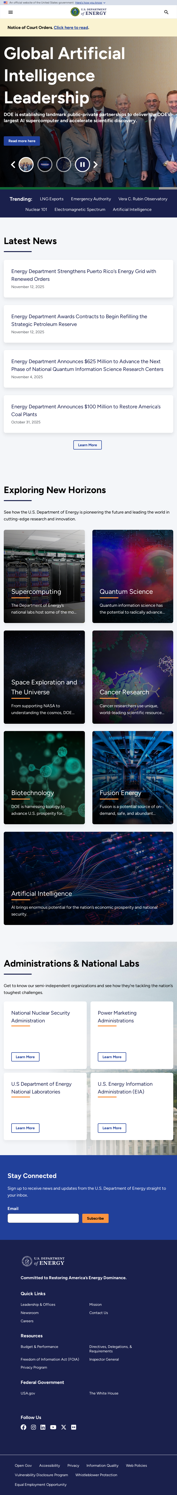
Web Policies (136, 1465)
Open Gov (23, 1465)
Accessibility (49, 1465)
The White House (103, 1393)
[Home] (88, 16)
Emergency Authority (91, 198)
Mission (95, 1304)
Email (13, 1208)
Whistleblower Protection (97, 1475)
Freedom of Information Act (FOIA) (50, 1359)
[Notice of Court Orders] (72, 27)
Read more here (21, 141)
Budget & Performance (39, 1346)
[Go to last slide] (13, 164)
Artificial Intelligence (132, 209)
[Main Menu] (10, 12)
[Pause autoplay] (82, 164)
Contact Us (98, 1312)
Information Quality (103, 1465)
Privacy (73, 1465)
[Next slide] (95, 164)
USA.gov (28, 1393)
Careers (27, 1321)
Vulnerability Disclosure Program (41, 1475)
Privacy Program (34, 1367)
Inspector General (104, 1359)
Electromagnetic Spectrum (80, 209)
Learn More (87, 445)
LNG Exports (51, 198)
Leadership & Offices (38, 1304)
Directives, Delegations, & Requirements (110, 1348)
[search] (166, 12)
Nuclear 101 (36, 209)
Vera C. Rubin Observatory (143, 198)
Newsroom (30, 1312)
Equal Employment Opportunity (41, 1484)
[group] (26, 164)
